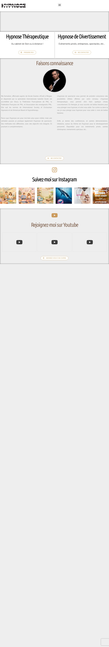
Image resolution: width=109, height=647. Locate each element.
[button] (59, 5)
